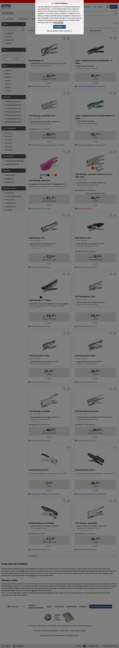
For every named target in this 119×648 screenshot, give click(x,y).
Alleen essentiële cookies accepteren (59, 31)
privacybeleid (58, 22)
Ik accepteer (59, 27)
